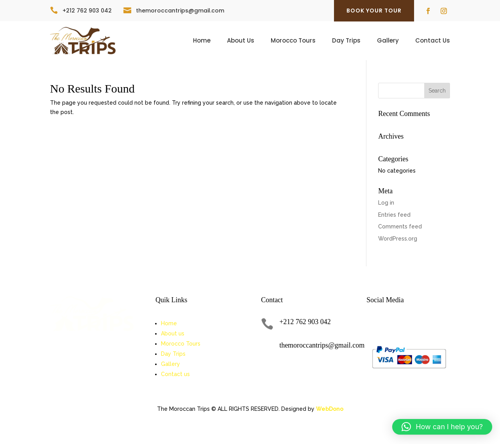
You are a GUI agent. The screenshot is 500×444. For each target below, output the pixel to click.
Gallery (388, 41)
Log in (386, 203)
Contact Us (432, 41)
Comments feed (400, 226)
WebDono (329, 409)
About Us (240, 41)
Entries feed (394, 215)
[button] (442, 427)
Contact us (175, 374)
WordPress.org (397, 238)
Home (202, 41)
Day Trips (346, 41)
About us (172, 333)
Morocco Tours (293, 41)
